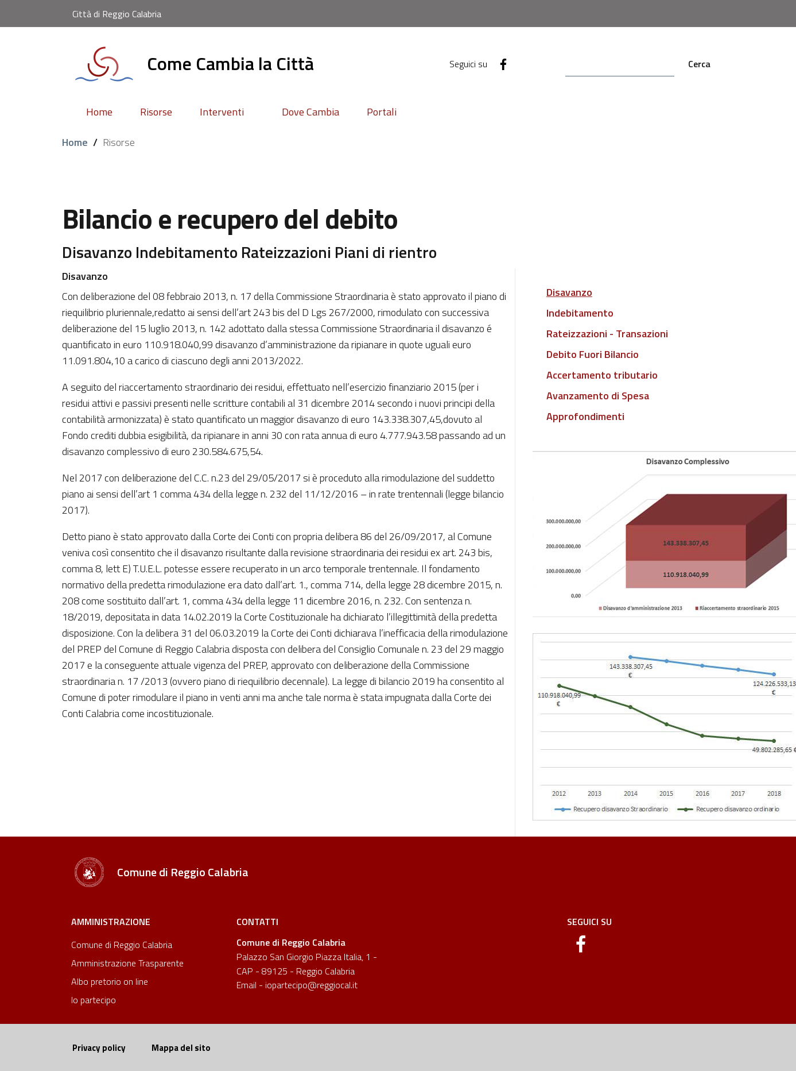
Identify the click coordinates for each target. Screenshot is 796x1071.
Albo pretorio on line (109, 981)
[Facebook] (498, 63)
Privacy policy (99, 1047)
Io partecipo (93, 1000)
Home (75, 142)
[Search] (619, 64)
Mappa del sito (181, 1047)
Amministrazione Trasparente (127, 963)
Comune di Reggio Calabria (121, 944)
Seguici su (589, 922)
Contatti (257, 922)
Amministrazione (110, 922)
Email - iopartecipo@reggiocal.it (297, 985)
